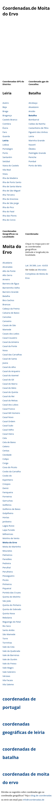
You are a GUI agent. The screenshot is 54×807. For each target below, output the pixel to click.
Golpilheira (8, 513)
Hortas (6, 517)
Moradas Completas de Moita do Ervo (36, 273)
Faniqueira (8, 492)
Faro (5, 132)
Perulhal (7, 567)
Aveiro (6, 102)
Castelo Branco (10, 119)
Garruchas (8, 500)
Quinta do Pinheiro (12, 605)
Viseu (5, 173)
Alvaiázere (34, 107)
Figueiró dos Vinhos (38, 132)
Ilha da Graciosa (10, 199)
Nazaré (32, 144)
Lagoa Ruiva (8, 525)
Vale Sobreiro (9, 671)
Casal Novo (8, 417)
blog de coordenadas (41, 795)
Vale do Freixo (9, 663)
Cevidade (7, 454)
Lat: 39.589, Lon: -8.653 (36, 265)
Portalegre (8, 148)
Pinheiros (7, 584)
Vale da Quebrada (11, 651)
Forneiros (7, 496)
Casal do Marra (10, 383)
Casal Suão (8, 425)
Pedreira (7, 563)
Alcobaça (33, 102)
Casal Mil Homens (11, 413)
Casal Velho (8, 429)
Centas (6, 450)
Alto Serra (7, 275)
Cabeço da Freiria (11, 308)
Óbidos (32, 148)
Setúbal (6, 161)
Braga (5, 111)
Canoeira (7, 321)
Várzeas (6, 676)
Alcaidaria (7, 262)
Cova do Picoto (10, 467)
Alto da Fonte (9, 271)
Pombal (32, 161)
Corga (5, 463)
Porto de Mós (35, 165)
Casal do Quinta (10, 392)
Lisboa (6, 144)
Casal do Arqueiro (11, 371)
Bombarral (34, 119)
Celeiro (6, 446)
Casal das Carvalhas (12, 354)
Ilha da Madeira (10, 178)
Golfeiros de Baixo (11, 509)
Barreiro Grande (11, 291)
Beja (5, 107)
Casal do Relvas (10, 400)
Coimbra (7, 123)
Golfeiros (7, 504)
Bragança (7, 115)
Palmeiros (7, 555)
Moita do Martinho (12, 546)
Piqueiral (7, 588)
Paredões (7, 559)
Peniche (32, 157)
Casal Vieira (8, 433)
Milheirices (8, 534)
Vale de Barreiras (11, 655)
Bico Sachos (8, 300)
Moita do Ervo (10, 542)
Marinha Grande (37, 140)
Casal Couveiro (10, 337)
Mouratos (7, 550)
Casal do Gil (8, 379)
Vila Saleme (8, 684)
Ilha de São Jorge (11, 203)
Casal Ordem (9, 421)
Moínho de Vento (11, 538)
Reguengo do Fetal (12, 621)
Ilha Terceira (9, 194)
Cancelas (7, 317)
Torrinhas (7, 642)
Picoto (6, 580)
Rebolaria (7, 617)
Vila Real (7, 169)
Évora (5, 128)
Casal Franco (9, 408)
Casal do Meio (9, 388)
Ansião (32, 111)
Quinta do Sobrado (12, 609)
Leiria (5, 140)
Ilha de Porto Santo (12, 182)
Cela (5, 438)
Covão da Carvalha (12, 471)
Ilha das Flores (10, 215)
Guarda (6, 136)
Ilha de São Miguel (11, 190)
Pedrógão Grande (37, 153)
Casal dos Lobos (10, 404)
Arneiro (6, 279)
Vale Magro (8, 667)
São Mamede (9, 634)
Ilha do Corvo (9, 219)
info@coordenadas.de (33, 799)
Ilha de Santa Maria (12, 186)
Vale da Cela (8, 646)
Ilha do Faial (8, 211)
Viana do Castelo (11, 165)
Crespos (7, 484)
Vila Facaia (8, 680)
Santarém (7, 157)
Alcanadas (7, 266)
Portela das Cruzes (12, 592)
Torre (5, 638)
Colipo (6, 459)
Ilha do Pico (8, 207)
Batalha (33, 115)
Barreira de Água (11, 283)
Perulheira (8, 571)
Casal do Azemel (11, 375)
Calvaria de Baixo (11, 312)
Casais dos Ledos (11, 333)
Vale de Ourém (10, 659)
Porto (5, 153)
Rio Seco (7, 626)
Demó (5, 488)
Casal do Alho (9, 367)
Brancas (6, 304)
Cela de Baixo (9, 442)
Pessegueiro (8, 575)
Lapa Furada (9, 529)
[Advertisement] (26, 50)
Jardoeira (7, 521)
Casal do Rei (8, 396)
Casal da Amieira (11, 342)
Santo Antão (8, 630)
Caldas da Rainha (37, 123)
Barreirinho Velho (11, 287)
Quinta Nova (9, 613)
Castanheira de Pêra (38, 128)
